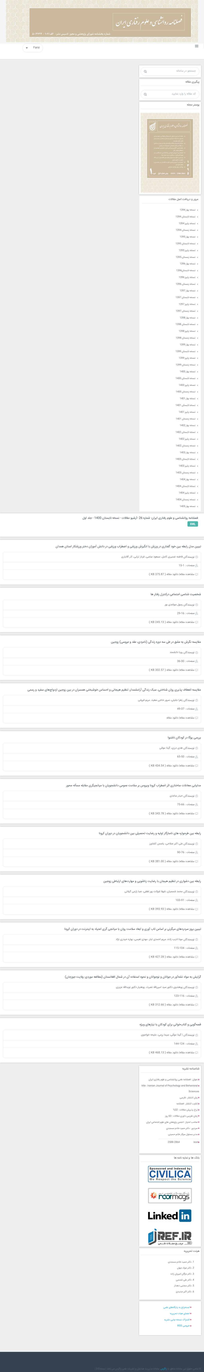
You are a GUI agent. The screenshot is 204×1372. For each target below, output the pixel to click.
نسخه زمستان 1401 (185, 419)
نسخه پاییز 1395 (187, 250)
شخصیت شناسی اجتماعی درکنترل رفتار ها (176, 594)
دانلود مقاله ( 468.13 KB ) (163, 1053)
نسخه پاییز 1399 (187, 358)
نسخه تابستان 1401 (185, 405)
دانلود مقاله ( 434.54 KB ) (163, 766)
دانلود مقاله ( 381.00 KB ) (163, 861)
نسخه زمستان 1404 (185, 500)
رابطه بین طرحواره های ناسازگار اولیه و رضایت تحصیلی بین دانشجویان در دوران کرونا (150, 833)
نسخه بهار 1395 (187, 237)
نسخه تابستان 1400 (185, 378)
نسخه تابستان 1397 (185, 297)
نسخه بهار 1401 (187, 399)
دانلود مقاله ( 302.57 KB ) (163, 670)
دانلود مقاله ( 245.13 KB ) (163, 622)
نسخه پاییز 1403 (187, 466)
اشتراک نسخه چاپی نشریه (177, 1320)
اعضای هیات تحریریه (180, 1314)
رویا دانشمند (176, 652)
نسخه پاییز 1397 (187, 304)
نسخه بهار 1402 (187, 425)
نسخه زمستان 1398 (185, 338)
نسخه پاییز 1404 (187, 493)
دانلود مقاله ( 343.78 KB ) (163, 814)
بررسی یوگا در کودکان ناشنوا (184, 737)
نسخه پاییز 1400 (187, 385)
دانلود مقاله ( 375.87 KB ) (163, 574)
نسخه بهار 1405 (187, 506)
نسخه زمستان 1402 (185, 446)
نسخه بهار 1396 (187, 264)
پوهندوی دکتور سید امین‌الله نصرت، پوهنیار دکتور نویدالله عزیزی (149, 987)
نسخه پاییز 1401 (187, 412)
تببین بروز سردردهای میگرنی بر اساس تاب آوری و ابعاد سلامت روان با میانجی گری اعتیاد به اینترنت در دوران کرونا (132, 929)
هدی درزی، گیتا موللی (171, 748)
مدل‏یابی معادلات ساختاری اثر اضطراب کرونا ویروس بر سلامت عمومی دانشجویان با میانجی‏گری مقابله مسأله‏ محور (133, 785)
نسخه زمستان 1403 (185, 473)
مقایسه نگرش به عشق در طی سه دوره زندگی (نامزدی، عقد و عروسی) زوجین (156, 642)
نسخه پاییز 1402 (187, 439)
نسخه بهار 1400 (187, 372)
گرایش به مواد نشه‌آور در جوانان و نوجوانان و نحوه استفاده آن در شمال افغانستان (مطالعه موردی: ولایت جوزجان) (133, 977)
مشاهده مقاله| (186, 574)
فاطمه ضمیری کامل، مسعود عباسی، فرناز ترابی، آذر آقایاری (152, 557)
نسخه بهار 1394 (187, 210)
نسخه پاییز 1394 (187, 223)
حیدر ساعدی (176, 796)
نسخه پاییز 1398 (187, 331)
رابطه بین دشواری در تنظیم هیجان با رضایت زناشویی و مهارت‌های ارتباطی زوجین (152, 881)
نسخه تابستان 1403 (185, 459)
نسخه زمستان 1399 (185, 365)
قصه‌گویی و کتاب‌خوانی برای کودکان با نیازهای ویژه (170, 1024)
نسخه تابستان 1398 (185, 324)
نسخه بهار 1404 (187, 479)
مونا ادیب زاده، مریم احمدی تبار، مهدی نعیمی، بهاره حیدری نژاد (149, 939)
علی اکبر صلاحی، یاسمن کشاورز (166, 844)
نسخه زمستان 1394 (185, 230)
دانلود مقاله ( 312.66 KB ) (163, 1005)
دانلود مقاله (172, 718)
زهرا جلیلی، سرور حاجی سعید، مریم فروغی (160, 700)
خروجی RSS (183, 1326)
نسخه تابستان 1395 (185, 244)
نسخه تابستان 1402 (185, 432)
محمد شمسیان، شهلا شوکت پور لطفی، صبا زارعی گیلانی (154, 892)
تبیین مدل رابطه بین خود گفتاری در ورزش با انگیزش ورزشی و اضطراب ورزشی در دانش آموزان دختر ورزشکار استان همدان (128, 546)
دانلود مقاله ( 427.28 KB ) (163, 957)
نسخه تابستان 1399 (185, 351)
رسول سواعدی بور (174, 605)
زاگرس (164, 1369)
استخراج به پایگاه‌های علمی (176, 1307)
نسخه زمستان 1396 (185, 284)
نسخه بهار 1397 (187, 291)
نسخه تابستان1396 (185, 271)
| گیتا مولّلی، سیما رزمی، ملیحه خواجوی (162, 1035)
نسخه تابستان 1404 (185, 486)
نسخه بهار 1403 (187, 453)
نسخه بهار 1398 (187, 318)
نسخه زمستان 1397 (185, 311)
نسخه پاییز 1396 (187, 277)
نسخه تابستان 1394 (185, 217)
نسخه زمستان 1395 (185, 257)
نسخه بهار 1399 (187, 345)
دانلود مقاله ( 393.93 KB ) (163, 909)
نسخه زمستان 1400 (185, 392)
